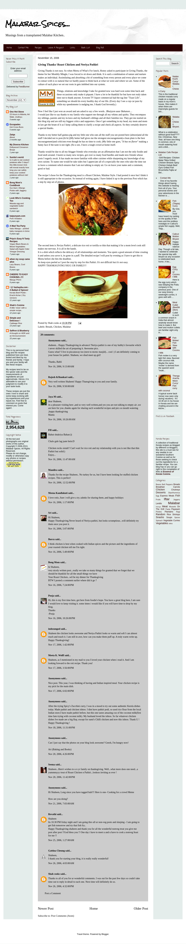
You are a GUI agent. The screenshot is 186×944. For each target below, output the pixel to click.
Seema (51, 764)
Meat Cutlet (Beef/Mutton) (176, 306)
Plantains (169, 512)
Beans (158, 484)
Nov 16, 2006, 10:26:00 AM (61, 419)
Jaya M (52, 396)
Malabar (67, 326)
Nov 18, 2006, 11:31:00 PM (61, 727)
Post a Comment (53, 893)
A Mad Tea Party (17, 226)
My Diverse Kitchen (19, 144)
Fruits (158, 499)
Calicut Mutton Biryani (176, 236)
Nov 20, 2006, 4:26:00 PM (61, 754)
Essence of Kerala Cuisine (165, 472)
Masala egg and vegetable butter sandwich (17, 206)
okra (170, 523)
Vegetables (162, 523)
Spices (177, 517)
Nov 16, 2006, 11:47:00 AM (61, 459)
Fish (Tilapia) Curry (176, 203)
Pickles (159, 512)
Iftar (167, 499)
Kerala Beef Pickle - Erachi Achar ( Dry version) (18, 295)
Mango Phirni (15, 280)
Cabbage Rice (16, 323)
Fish (177, 495)
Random (160, 514)
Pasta (168, 509)
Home (9, 47)
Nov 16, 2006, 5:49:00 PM (61, 552)
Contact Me (23, 47)
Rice (169, 514)
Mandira (52, 470)
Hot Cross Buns (16, 127)
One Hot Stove (17, 112)
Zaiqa (12, 134)
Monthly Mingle (59, 74)
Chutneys (175, 490)
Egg (157, 496)
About (12, 137)
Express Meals (167, 496)
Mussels (172, 507)
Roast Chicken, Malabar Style (100, 175)
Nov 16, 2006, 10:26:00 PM (61, 618)
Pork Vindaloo (16, 219)
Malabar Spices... (37, 24)
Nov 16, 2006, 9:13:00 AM (61, 366)
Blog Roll (100, 47)
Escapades (15, 124)
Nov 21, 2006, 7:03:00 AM (61, 803)
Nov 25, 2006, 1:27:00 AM (61, 840)
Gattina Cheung (56, 850)
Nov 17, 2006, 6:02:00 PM (61, 691)
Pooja (51, 595)
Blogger (104, 934)
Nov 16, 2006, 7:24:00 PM (61, 585)
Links (72, 47)
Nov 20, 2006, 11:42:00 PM (61, 777)
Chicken (58, 326)
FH (49, 430)
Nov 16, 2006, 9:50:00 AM (61, 386)
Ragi (178, 512)
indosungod (54, 629)
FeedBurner (24, 86)
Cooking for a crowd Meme (120, 792)
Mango (158, 507)
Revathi (52, 814)
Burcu (51, 539)
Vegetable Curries (171, 520)
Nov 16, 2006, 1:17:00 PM (61, 502)
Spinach (159, 520)
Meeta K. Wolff (56, 655)
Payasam (175, 509)
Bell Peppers (167, 484)
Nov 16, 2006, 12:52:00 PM (61, 482)
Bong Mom (54, 562)
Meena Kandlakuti (58, 493)
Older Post (141, 908)
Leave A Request (56, 47)
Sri (49, 513)
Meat (165, 506)
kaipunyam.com (17, 216)
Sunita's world (17, 157)
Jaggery (176, 499)
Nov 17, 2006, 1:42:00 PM (61, 644)
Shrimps (176, 514)
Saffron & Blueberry (19, 330)
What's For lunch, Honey (94, 70)
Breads (49, 326)
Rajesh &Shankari (58, 377)
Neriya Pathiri (64, 245)
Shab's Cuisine (17, 305)
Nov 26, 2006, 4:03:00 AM (61, 863)
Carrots (176, 487)
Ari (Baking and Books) (59, 749)
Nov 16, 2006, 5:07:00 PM (61, 528)
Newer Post (46, 908)
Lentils (159, 503)
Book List (85, 47)
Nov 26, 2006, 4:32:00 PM (61, 886)
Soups (169, 517)
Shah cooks (54, 874)
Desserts (161, 492)
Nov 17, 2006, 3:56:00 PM (61, 668)
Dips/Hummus (174, 493)
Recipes (38, 47)
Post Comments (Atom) (62, 916)
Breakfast (160, 487)
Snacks (160, 517)
